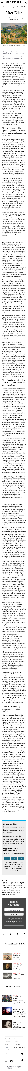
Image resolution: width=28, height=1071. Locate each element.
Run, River (16, 955)
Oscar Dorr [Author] (16, 977)
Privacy (16, 1041)
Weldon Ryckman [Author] (18, 1000)
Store (6, 1044)
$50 (14, 858)
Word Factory (16, 959)
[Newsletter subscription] (14, 914)
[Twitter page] (22, 1060)
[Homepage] (14, 2)
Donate (16, 1038)
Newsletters (8, 1038)
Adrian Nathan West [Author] (18, 1015)
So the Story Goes (18, 965)
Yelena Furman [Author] (17, 967)
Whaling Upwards (18, 975)
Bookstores (8, 1041)
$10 (7, 858)
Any (21, 858)
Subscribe (17, 1044)
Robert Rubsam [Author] (8, 7)
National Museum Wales (7, 47)
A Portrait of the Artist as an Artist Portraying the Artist (19, 1011)
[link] (3, 934)
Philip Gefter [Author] (16, 1026)
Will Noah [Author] (16, 957)
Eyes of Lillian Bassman (17, 1023)
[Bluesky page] (22, 1054)
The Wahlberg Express (17, 997)
